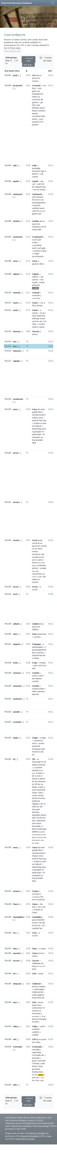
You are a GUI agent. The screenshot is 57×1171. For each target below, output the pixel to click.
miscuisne (36, 1013)
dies (34, 652)
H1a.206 (8, 221)
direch (42, 778)
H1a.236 (8, 847)
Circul (34, 586)
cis (41, 313)
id (42, 226)
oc (43, 773)
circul (15, 586)
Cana (34, 409)
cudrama (41, 691)
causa (40, 1002)
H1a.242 (8, 953)
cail (41, 174)
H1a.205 (8, 194)
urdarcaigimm (38, 995)
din (42, 99)
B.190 (28, 673)
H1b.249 (51, 181)
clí (42, 909)
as (38, 189)
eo (40, 75)
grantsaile (35, 1078)
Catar (34, 261)
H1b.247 (51, 85)
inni (39, 837)
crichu (34, 795)
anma (38, 997)
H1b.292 (51, 1026)
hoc (41, 896)
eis (33, 754)
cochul (16, 540)
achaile (43, 568)
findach (36, 1063)
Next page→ (28, 65)
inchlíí (34, 801)
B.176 (28, 274)
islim (44, 837)
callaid (16, 624)
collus (37, 1042)
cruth (34, 239)
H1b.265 (51, 453)
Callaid (35, 624)
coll (14, 1039)
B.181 (28, 540)
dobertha (41, 315)
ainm (43, 409)
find (39, 88)
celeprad (17, 983)
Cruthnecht (37, 237)
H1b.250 (51, 194)
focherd (35, 751)
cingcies (16, 644)
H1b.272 (51, 662)
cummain (17, 686)
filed (34, 442)
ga (41, 102)
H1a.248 (8, 1039)
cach (39, 239)
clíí (45, 762)
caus (39, 1005)
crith (40, 665)
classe (43, 948)
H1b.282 (51, 891)
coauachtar (37, 573)
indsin (34, 96)
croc (44, 85)
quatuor (35, 264)
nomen (42, 189)
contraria (36, 99)
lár (33, 776)
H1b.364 (51, 948)
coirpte (16, 891)
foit (37, 199)
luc (38, 321)
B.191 (28, 686)
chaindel (40, 919)
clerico (35, 334)
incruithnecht (37, 256)
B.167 (28, 85)
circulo (35, 589)
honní (38, 823)
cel (14, 973)
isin (38, 801)
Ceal (34, 973)
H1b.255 (51, 292)
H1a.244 (8, 973)
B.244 (28, 973)
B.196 (28, 904)
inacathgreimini (38, 202)
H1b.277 (51, 712)
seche (34, 119)
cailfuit (35, 276)
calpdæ (16, 361)
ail (43, 313)
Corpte (35, 891)
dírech (34, 829)
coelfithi (35, 1029)
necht (34, 248)
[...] (19, 75)
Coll (34, 1039)
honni (40, 953)
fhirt (34, 305)
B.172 (28, 194)
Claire (15, 904)
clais (15, 948)
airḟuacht (36, 285)
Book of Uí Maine (38, 1133)
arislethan (41, 565)
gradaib (39, 440)
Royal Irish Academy (30, 1136)
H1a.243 (8, 960)
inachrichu (41, 789)
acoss (34, 743)
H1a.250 (8, 1085)
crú (14, 933)
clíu (41, 904)
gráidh (35, 412)
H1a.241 (8, 948)
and (39, 213)
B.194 (28, 409)
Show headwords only (12, 51)
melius (35, 579)
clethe (34, 778)
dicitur (40, 1008)
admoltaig (36, 428)
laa (44, 655)
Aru (39, 907)
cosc (15, 346)
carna (15, 453)
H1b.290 (51, 983)
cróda (34, 242)
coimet (35, 176)
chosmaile (36, 762)
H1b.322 (51, 973)
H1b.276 (51, 699)
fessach (39, 197)
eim (36, 781)
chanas (35, 417)
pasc (44, 634)
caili (14, 165)
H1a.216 (8, 351)
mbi (33, 668)
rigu (44, 420)
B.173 (28, 221)
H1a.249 (8, 1046)
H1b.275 (51, 686)
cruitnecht (18, 237)
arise (44, 428)
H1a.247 (8, 1026)
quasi (40, 540)
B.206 (28, 1002)
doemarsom (36, 840)
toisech (35, 582)
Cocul (34, 540)
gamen (35, 102)
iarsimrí (42, 414)
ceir (14, 341)
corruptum (40, 899)
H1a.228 (8, 662)
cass (15, 1002)
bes (41, 837)
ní (44, 1008)
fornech (35, 1021)
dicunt (35, 562)
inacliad (35, 770)
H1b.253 (51, 261)
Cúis (34, 1002)
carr (33, 184)
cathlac (16, 221)
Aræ (34, 907)
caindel (16, 712)
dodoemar (41, 820)
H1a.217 (8, 361)
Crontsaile (36, 1055)
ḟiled (40, 412)
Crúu (34, 933)
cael (39, 560)
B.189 (28, 644)
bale (40, 773)
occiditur (41, 110)
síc (33, 784)
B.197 (28, 933)
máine (41, 688)
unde (34, 1008)
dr (35, 1074)
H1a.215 (8, 346)
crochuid (17, 722)
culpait (16, 274)
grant (34, 1060)
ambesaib (42, 829)
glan (44, 248)
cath (34, 197)
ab (37, 75)
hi (39, 579)
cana (15, 409)
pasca (37, 637)
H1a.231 (8, 699)
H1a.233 (8, 722)
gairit (34, 91)
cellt (15, 1085)
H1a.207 (8, 237)
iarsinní (37, 251)
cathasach (17, 194)
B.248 (28, 960)
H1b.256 (51, 302)
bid (38, 746)
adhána (35, 831)
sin (41, 321)
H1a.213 (8, 331)
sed (44, 576)
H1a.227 (8, 644)
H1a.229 (8, 673)
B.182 (28, 586)
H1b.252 (51, 237)
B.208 (28, 1039)
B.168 (28, 165)
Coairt (35, 302)
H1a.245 (8, 983)
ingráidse (36, 815)
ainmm (35, 113)
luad (34, 997)
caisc (15, 634)
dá (42, 751)
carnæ (16, 502)
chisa (34, 315)
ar (38, 759)
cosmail (16, 292)
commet (17, 673)
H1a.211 (8, 302)
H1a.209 (8, 274)
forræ (34, 922)
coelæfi (35, 1034)
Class (34, 948)
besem (39, 767)
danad (43, 815)
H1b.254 (51, 274)
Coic (34, 75)
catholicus (36, 226)
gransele (35, 1058)
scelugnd (36, 437)
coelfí (42, 1026)
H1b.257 (51, 310)
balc (41, 787)
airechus (35, 812)
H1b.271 (51, 634)
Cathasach (37, 194)
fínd (34, 88)
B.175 (28, 261)
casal (15, 310)
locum (41, 557)
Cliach (34, 912)
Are (44, 907)
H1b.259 (51, 341)
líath (44, 1060)
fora (44, 665)
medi (42, 749)
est (38, 78)
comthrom (38, 740)
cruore (35, 935)
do (33, 187)
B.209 (28, 1046)
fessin (34, 792)
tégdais (35, 803)
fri (43, 431)
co (36, 560)
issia (38, 105)
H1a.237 (8, 891)
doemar (42, 781)
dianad (38, 678)
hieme (34, 110)
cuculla (43, 546)
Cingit (35, 737)
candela (35, 928)
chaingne (42, 1019)
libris (42, 264)
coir (41, 302)
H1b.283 (51, 904)
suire (34, 789)
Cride (34, 662)
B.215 (28, 624)
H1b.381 (51, 1085)
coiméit (35, 681)
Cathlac (35, 221)
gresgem (38, 431)
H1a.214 (8, 341)
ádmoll (38, 426)
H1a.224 (8, 594)
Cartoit (35, 960)
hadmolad (36, 434)
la (32, 925)
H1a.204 (8, 181)
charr (43, 187)
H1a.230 (8, 686)
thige (34, 764)
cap (41, 181)
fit (40, 121)
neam (40, 973)
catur (15, 261)
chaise (36, 658)
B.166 (28, 75)
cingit (15, 737)
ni (42, 1016)
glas (37, 1080)
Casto (34, 953)
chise (34, 324)
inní (33, 678)
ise (39, 91)
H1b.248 (51, 165)
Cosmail (35, 292)
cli (14, 759)
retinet (35, 551)
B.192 (28, 737)
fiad (33, 440)
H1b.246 (51, 75)
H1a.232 (8, 712)
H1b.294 (51, 1046)
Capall (35, 181)
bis (44, 817)
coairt (15, 302)
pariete (35, 124)
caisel (34, 327)
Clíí (33, 759)
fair (40, 928)
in (42, 121)
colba (15, 1026)
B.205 (28, 983)
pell (39, 184)
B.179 (28, 310)
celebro (42, 986)
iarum (41, 208)
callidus (35, 629)
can (40, 922)
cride (15, 662)
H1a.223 (8, 586)
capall (15, 181)
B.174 (28, 237)
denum (35, 1019)
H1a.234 (8, 737)
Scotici (42, 563)
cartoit (16, 960)
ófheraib (36, 318)
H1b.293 (51, 1039)
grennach (36, 1069)
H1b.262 (51, 361)
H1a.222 (8, 540)
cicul (15, 594)
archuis (35, 1010)
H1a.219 (8, 409)
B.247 (28, 953)
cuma (34, 675)
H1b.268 (51, 586)
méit (41, 675)
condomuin (18, 399)
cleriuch (16, 331)
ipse (44, 423)
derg (44, 251)
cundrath (17, 699)
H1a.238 (8, 904)
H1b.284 (51, 917)
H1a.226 (8, 634)
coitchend (36, 116)
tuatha (37, 423)
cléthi (34, 806)
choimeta (36, 171)
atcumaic (41, 798)
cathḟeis (35, 208)
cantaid (35, 414)
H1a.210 (8, 292)
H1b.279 (51, 737)
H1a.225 (8, 624)
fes (33, 199)
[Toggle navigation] (53, 3)
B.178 (28, 302)
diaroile (35, 694)
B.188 (28, 662)
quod (34, 78)
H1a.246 (8, 1002)
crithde (42, 662)
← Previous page (28, 59)
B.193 (28, 759)
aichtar (35, 568)
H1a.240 (8, 933)
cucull (34, 543)
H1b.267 (51, 540)
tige (42, 171)
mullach (37, 909)
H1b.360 (51, 331)
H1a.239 (8, 917)
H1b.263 (51, 399)
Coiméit (35, 673)
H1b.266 (51, 502)
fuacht (35, 282)
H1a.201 (8, 75)
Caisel (35, 310)
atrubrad (41, 764)
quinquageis (37, 647)
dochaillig (36, 168)
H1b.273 (51, 644)
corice (34, 577)
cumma (35, 688)
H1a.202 (8, 85)
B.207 (28, 1026)
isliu (33, 820)
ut (41, 423)
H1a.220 (8, 453)
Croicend (36, 85)
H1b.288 (51, 960)
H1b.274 (51, 673)
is (45, 171)
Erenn (42, 318)
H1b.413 (51, 933)
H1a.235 (8, 759)
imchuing (36, 749)
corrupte (36, 894)
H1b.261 (51, 351)
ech (42, 184)
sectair (40, 795)
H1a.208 (8, 261)
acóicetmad (37, 655)
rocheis (42, 324)
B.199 (28, 917)
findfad (35, 1072)
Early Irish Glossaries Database (16, 3)
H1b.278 (51, 722)
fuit (41, 279)
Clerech (35, 331)
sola (42, 554)
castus (35, 956)
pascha (41, 652)
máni (34, 691)
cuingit (43, 737)
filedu (34, 787)
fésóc (40, 1066)
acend (41, 743)
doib (43, 116)
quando (35, 121)
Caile (34, 165)
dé (43, 997)
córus (40, 417)
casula (34, 313)
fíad (40, 420)
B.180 (28, 331)
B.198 (28, 948)
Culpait (35, 274)
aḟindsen (35, 108)
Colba (34, 1026)
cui (39, 96)
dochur (39, 305)
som (34, 823)
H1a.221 (8, 502)
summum (36, 554)
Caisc (34, 634)
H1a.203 (8, 165)
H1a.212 (8, 310)
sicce (41, 119)
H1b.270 (51, 624)
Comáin (35, 686)
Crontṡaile (37, 1046)
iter (38, 784)
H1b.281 (51, 409)
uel (33, 560)
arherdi (35, 420)
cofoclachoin (36, 835)
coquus (35, 81)
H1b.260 (51, 346)
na (42, 784)
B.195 (28, 891)
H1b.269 (51, 594)
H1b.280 (51, 759)
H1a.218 (8, 399)
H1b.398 (51, 221)
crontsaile (17, 1046)
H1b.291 (51, 1002)
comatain (36, 205)
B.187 (28, 634)
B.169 (28, 181)
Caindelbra (37, 917)
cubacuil (16, 351)
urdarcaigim (39, 989)
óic (42, 199)
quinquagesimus (39, 649)
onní (42, 840)
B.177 (28, 292)
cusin (34, 321)
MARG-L (41, 1075)
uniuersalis (36, 229)
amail (34, 746)
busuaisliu (36, 826)
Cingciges (36, 644)
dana (33, 837)
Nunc (40, 548)
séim (41, 792)
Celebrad (36, 983)
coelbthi (35, 1032)
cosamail (36, 295)
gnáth (34, 213)
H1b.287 (51, 953)
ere (35, 189)
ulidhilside (36, 963)
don (35, 665)
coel (38, 776)
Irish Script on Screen (25, 1139)
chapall (38, 187)
